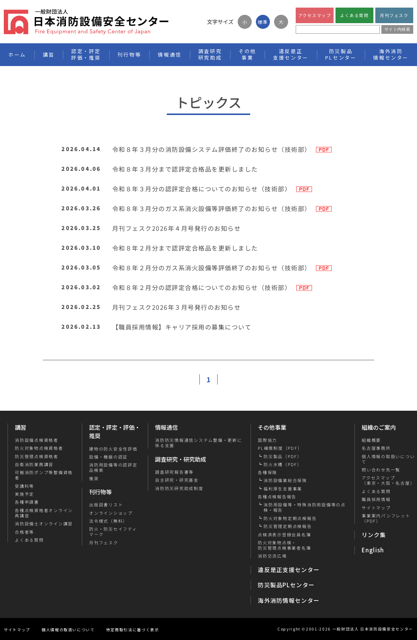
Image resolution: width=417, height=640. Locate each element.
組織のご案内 (379, 427)
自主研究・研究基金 (177, 479)
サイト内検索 (397, 29)
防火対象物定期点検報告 (290, 518)
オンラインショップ (111, 512)
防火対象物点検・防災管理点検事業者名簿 (284, 545)
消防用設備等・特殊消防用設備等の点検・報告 (304, 507)
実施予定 (24, 494)
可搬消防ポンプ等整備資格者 (44, 475)
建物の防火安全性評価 (113, 448)
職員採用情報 (375, 499)
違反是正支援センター (289, 570)
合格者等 (24, 531)
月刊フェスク (394, 15)
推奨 (94, 478)
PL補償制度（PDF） (280, 448)
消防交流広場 (272, 555)
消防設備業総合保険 (285, 480)
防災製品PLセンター (286, 585)
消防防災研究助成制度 (179, 488)
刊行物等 (100, 492)
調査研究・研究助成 (180, 459)
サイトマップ (375, 507)
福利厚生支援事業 (282, 488)
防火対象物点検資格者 (39, 448)
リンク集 (374, 535)
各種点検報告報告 (277, 496)
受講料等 (24, 486)
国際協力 (267, 440)
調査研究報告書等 (174, 471)
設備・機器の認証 (108, 456)
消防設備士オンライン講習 (44, 523)
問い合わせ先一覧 (380, 469)
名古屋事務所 (375, 448)
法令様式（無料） (108, 520)
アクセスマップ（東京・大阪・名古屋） (387, 480)
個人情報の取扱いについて (68, 629)
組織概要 (371, 440)
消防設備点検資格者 (36, 440)
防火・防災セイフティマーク (113, 531)
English (373, 550)
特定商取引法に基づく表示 (132, 629)
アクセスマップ (314, 15)
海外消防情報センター (391, 54)
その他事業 (272, 427)
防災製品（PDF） (282, 456)
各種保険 (267, 472)
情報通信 (166, 427)
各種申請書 (27, 501)
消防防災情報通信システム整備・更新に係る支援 (198, 442)
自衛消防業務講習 (34, 464)
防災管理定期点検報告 (287, 526)
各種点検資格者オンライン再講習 (44, 513)
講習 (20, 427)
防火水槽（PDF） (282, 464)
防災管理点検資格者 (36, 456)
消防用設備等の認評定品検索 (113, 467)
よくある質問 (354, 15)
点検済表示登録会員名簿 (284, 534)
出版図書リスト (106, 504)
